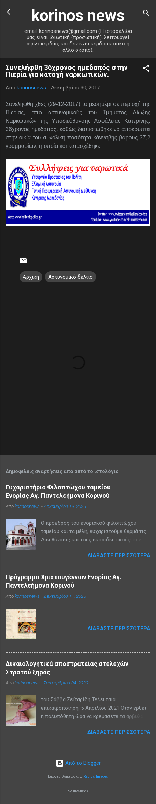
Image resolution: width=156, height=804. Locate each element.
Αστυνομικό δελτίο (70, 277)
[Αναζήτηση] (146, 14)
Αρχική (31, 277)
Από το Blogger (78, 763)
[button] (146, 69)
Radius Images (95, 776)
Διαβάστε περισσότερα (118, 555)
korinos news (78, 15)
